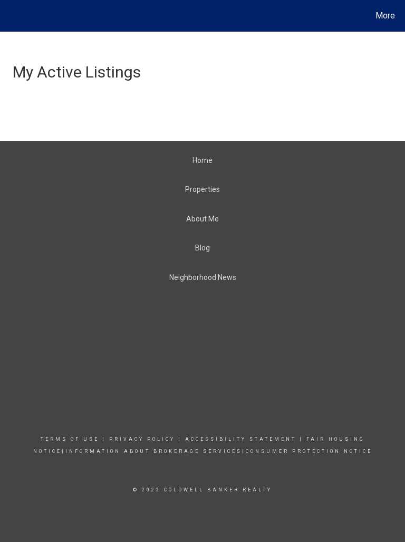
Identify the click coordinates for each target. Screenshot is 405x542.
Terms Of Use (70, 439)
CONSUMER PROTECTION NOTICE (309, 451)
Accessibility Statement (240, 439)
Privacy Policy (142, 439)
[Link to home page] (10, 16)
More (385, 16)
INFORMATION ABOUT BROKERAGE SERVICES (153, 451)
